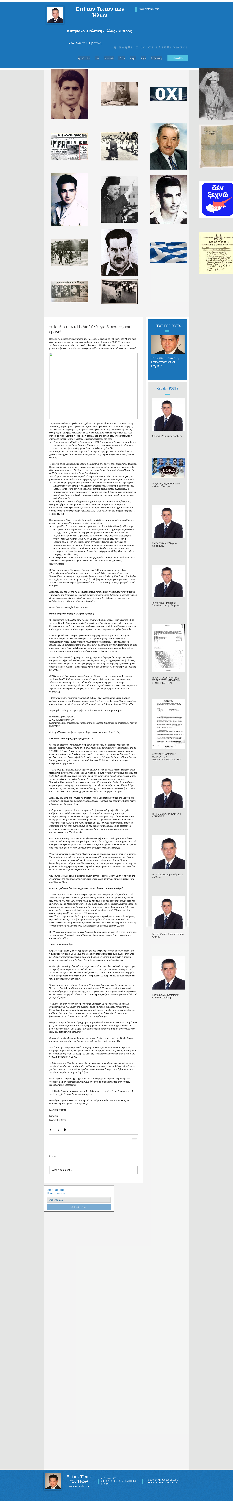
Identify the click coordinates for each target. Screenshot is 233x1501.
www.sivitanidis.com (149, 9)
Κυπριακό (53, 1116)
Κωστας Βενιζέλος (57, 1120)
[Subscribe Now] (79, 1207)
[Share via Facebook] (50, 1129)
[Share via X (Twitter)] (58, 1129)
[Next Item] (179, 344)
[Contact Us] (177, 58)
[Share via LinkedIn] (65, 1129)
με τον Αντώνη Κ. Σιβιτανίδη (84, 43)
